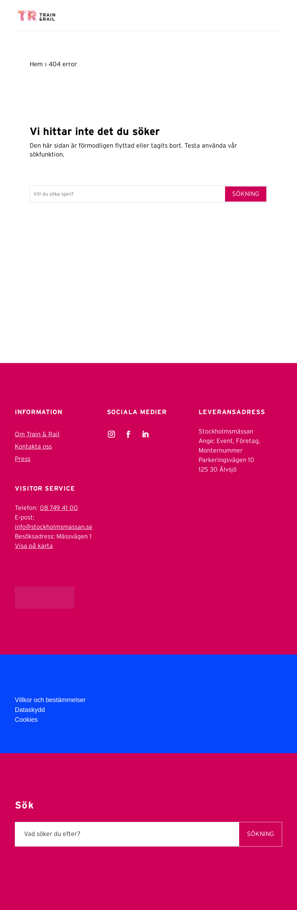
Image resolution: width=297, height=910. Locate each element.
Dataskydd (30, 709)
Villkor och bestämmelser (50, 699)
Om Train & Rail (37, 434)
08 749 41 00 (59, 508)
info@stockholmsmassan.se (53, 527)
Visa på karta (34, 546)
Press (22, 459)
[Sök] (127, 194)
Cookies (26, 719)
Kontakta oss (33, 447)
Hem (36, 64)
